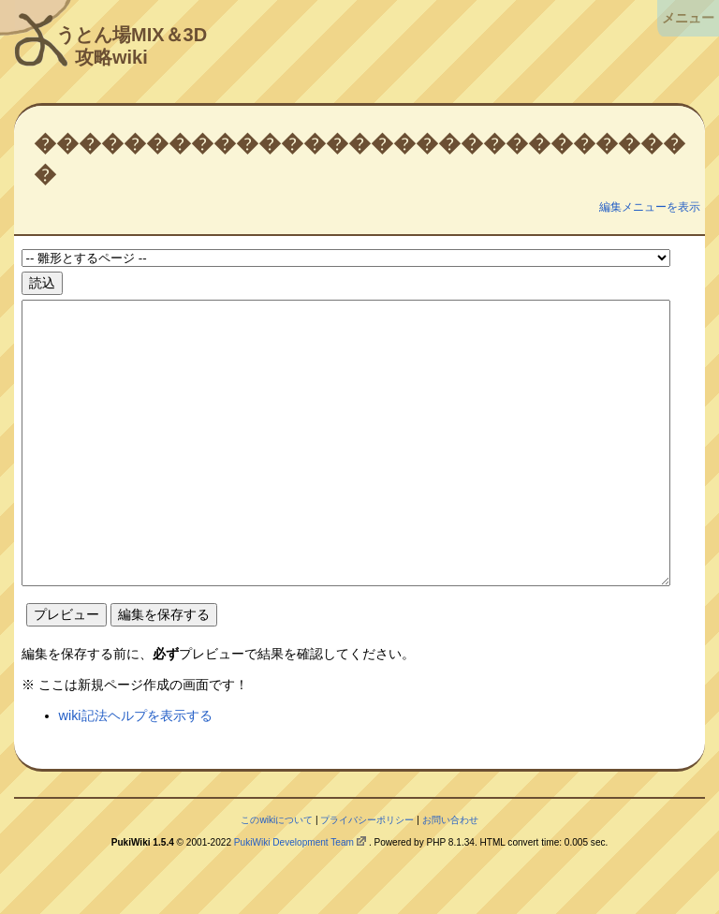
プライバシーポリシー (367, 876)
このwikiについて (277, 876)
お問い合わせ (450, 876)
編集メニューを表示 (649, 207)
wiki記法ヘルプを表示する (136, 771)
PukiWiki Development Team (294, 898)
